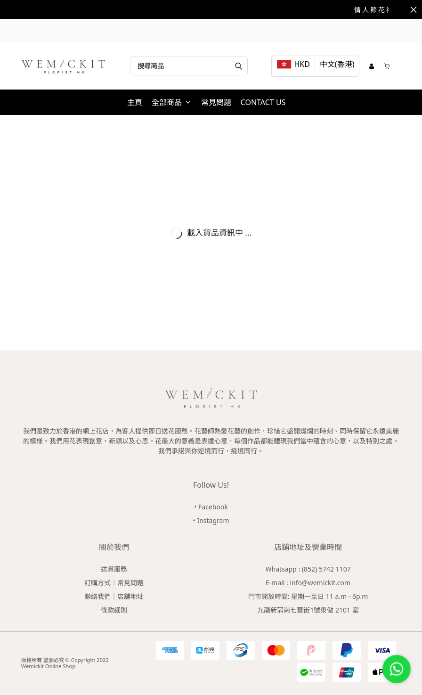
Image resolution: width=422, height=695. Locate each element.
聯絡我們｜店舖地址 (114, 596)
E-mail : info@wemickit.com (308, 582)
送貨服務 (114, 568)
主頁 (134, 102)
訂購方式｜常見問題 (114, 582)
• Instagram (211, 520)
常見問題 (216, 102)
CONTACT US (263, 102)
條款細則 (114, 609)
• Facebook (211, 506)
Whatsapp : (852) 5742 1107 (307, 568)
